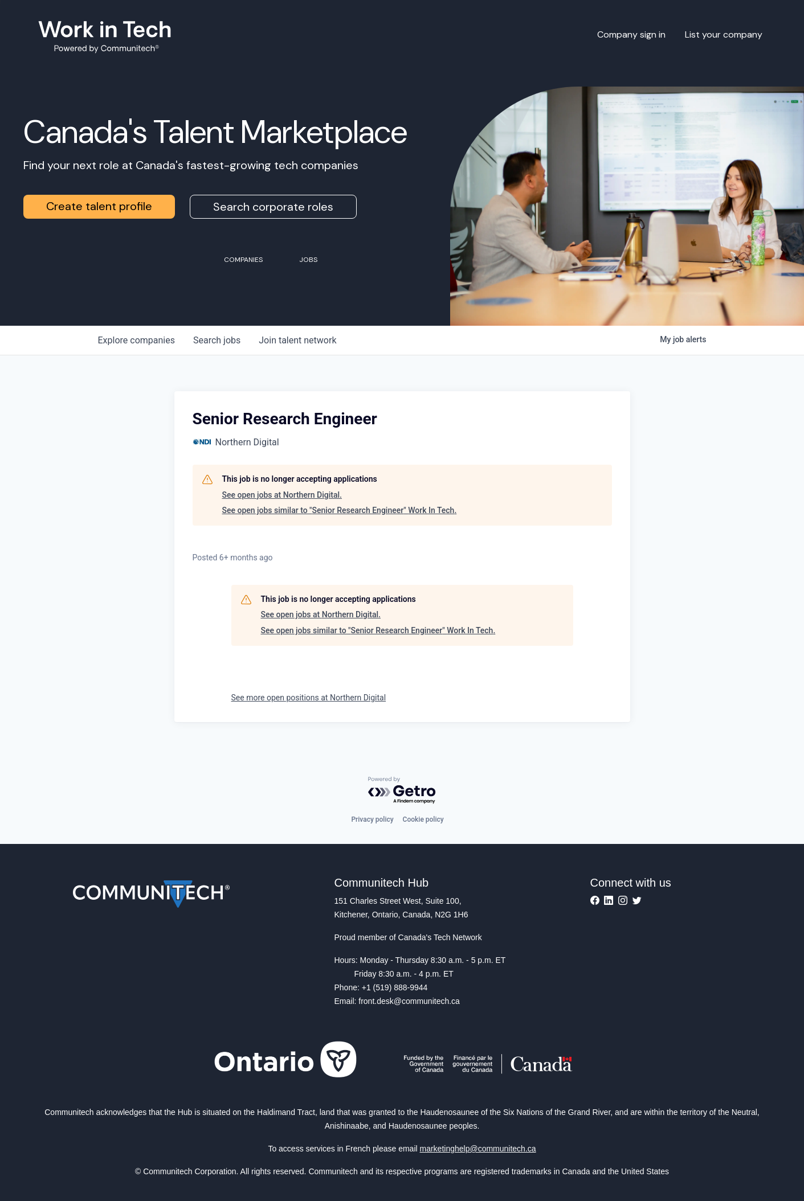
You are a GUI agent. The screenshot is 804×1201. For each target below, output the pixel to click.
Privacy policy (372, 819)
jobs (216, 340)
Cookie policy (423, 819)
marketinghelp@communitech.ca (478, 1148)
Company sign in (631, 34)
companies (136, 340)
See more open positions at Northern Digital (308, 697)
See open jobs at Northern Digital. (282, 494)
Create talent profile (99, 206)
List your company (723, 34)
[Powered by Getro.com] (402, 791)
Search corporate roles (273, 206)
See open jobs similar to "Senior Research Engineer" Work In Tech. (339, 510)
